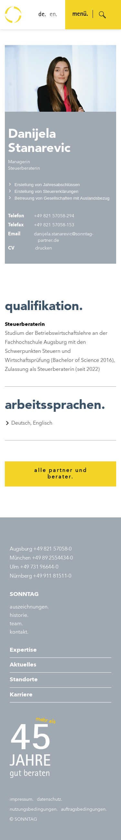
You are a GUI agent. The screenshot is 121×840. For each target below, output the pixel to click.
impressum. (22, 799)
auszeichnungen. (29, 607)
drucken (43, 248)
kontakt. (19, 632)
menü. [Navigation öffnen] (80, 14)
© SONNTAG (23, 819)
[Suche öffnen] (102, 15)
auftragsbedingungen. (84, 809)
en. (53, 15)
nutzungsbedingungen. (34, 809)
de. (42, 15)
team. (16, 624)
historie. (19, 615)
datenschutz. (49, 799)
